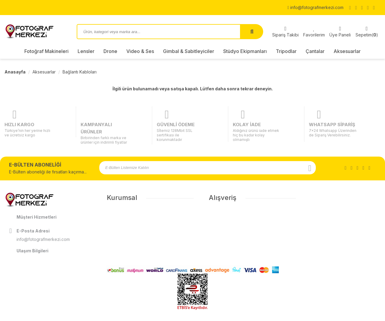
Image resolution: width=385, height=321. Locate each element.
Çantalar (315, 51)
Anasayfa (15, 71)
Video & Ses (140, 51)
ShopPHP (366, 315)
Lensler (86, 51)
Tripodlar (286, 51)
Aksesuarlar (347, 51)
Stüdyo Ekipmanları (245, 51)
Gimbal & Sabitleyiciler (188, 51)
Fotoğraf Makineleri (46, 51)
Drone (110, 51)
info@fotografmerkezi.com (315, 7)
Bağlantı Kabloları (80, 71)
